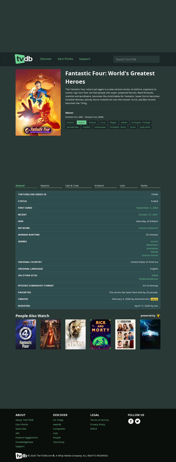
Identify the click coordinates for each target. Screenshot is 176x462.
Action (154, 241)
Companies (59, 428)
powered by (150, 316)
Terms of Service (99, 419)
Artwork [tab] (99, 185)
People (57, 437)
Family (154, 251)
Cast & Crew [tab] (72, 185)
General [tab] (20, 185)
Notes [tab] (144, 185)
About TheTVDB (24, 419)
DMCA (93, 428)
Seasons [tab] (45, 185)
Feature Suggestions (27, 437)
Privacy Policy (97, 424)
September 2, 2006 (147, 207)
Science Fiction (150, 255)
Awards (57, 424)
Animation (152, 248)
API (17, 433)
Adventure (152, 244)
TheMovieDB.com (148, 278)
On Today (58, 419)
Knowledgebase (24, 441)
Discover (46, 59)
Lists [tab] (122, 185)
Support (84, 59)
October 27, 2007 (148, 214)
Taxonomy (58, 441)
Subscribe (21, 428)
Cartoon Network (148, 227)
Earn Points (65, 59)
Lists (55, 433)
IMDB (155, 275)
